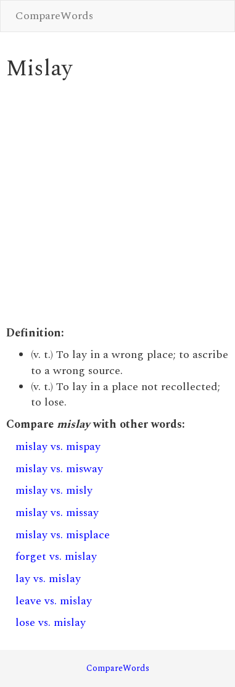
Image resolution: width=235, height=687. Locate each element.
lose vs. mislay (50, 622)
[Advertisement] (115, 203)
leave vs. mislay (53, 601)
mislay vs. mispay (58, 446)
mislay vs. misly (54, 490)
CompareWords (54, 15)
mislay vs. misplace (62, 535)
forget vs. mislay (56, 556)
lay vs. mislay (48, 578)
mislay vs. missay (57, 512)
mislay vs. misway (59, 468)
